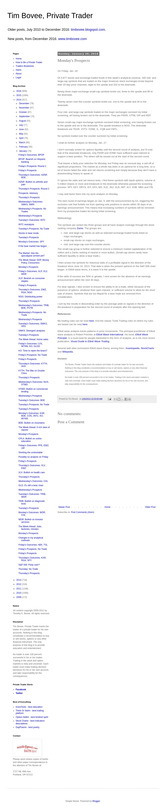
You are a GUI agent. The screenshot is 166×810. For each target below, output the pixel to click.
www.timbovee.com (72, 39)
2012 (19, 584)
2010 (19, 593)
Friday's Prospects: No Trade (32, 355)
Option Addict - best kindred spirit (32, 717)
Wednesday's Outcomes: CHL (33, 481)
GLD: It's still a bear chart (30, 485)
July (21, 125)
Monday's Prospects (28, 267)
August (23, 121)
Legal (18, 77)
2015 (19, 95)
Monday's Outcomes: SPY (31, 241)
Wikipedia (67, 351)
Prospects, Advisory (28, 193)
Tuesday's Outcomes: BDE (31, 400)
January (23, 151)
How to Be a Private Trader (29, 62)
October (23, 112)
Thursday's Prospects (29, 197)
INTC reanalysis (26, 224)
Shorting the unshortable (30, 452)
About (18, 73)
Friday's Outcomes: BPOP (31, 155)
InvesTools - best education (29, 707)
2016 (19, 91)
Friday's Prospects (27, 170)
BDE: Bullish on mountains (31, 423)
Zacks (80, 228)
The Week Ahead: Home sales (33, 339)
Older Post (150, 507)
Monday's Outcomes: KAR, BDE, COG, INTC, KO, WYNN (31, 416)
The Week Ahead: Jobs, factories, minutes (30, 527)
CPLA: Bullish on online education (30, 439)
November (24, 107)
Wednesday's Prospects (30, 215)
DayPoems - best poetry (27, 727)
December (24, 103)
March (22, 142)
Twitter (19, 693)
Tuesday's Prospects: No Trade (33, 228)
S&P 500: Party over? (29, 565)
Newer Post (64, 507)
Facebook (21, 689)
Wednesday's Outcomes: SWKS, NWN (30, 203)
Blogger (96, 801)
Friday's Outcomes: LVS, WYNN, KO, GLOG (30, 345)
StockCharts (147, 348)
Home (107, 507)
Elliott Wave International (109, 334)
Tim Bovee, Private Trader (50, 15)
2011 (19, 588)
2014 (19, 99)
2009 (19, 597)
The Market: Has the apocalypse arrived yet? (31, 254)
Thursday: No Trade (28, 569)
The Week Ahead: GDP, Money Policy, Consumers (33, 261)
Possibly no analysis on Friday (33, 457)
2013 (19, 580)
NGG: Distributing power (30, 296)
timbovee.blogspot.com (88, 29)
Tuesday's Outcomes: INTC (32, 220)
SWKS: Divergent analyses (31, 330)
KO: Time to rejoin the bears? (32, 350)
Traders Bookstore (25, 66)
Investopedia (132, 348)
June (21, 129)
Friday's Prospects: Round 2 (32, 166)
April (21, 138)
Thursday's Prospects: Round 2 (33, 188)
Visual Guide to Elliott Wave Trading (89, 341)
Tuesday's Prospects (28, 237)
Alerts (18, 70)
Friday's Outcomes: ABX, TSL (33, 545)
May (21, 134)
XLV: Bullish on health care (31, 472)
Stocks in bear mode (28, 233)
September (24, 116)
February (23, 146)
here (91, 320)
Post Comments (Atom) (82, 512)
